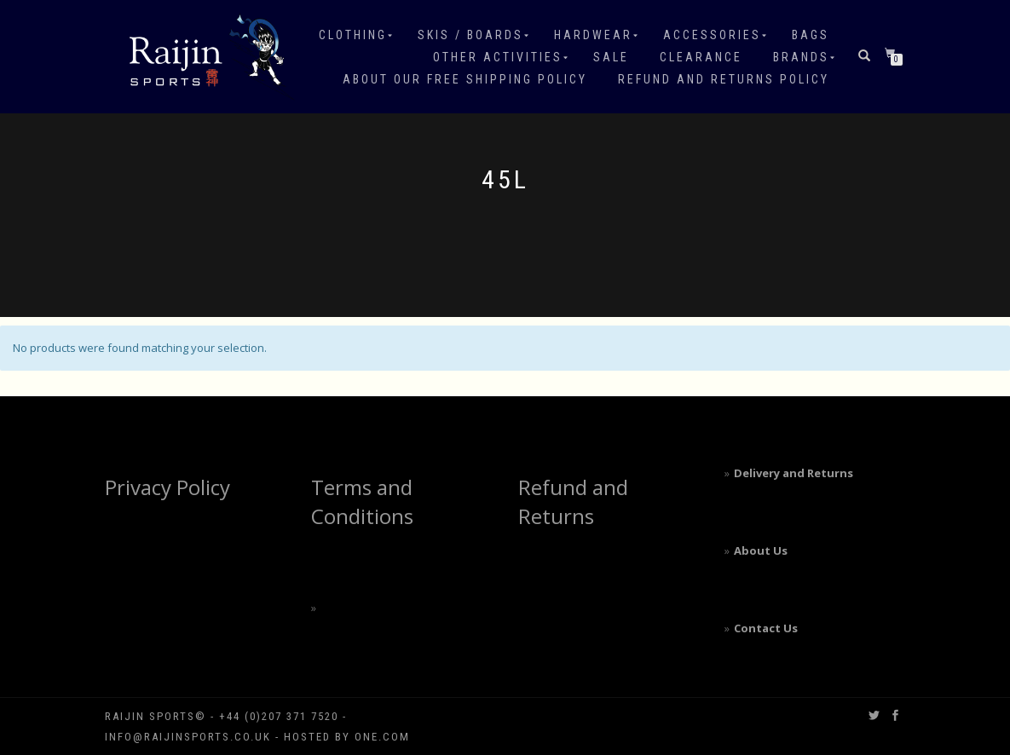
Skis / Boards (470, 35)
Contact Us (766, 628)
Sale (611, 57)
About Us (761, 550)
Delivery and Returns (793, 473)
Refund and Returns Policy (723, 79)
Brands (801, 57)
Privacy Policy (167, 487)
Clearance (701, 57)
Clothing (353, 35)
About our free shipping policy (465, 79)
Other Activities (498, 57)
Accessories (712, 35)
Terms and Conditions (362, 501)
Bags (810, 35)
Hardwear (593, 35)
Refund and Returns (573, 501)
